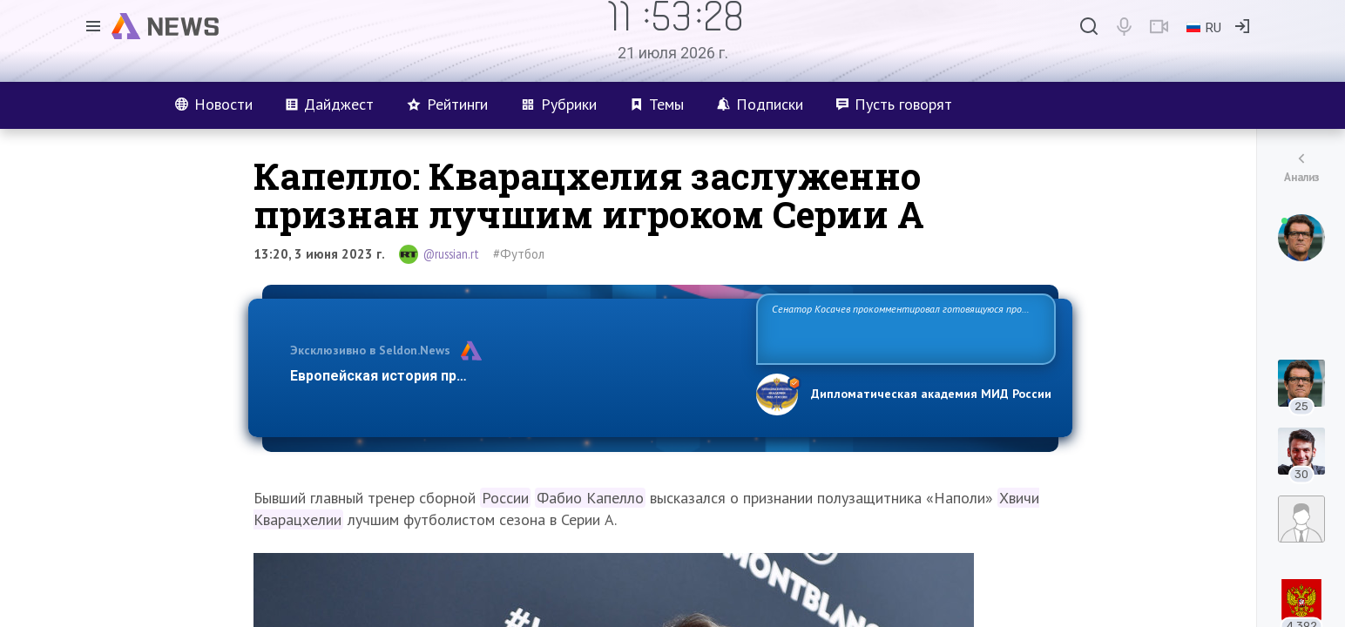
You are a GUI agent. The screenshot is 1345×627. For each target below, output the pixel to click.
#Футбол (518, 254)
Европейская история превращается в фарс (440, 375)
